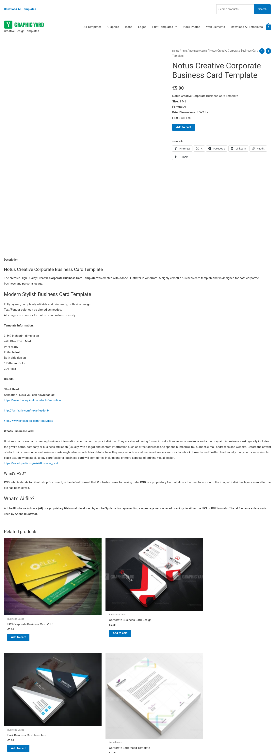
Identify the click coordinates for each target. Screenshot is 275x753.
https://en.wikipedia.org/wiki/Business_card (33, 456)
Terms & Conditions (154, 693)
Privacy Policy (150, 688)
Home (176, 43)
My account (149, 677)
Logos (142, 19)
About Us (147, 666)
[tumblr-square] (12, 663)
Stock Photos (191, 19)
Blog (144, 660)
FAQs (144, 671)
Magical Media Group (209, 742)
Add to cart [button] (22, 604)
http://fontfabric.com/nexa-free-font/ (28, 404)
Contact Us (148, 682)
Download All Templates (20, 5)
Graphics (113, 19)
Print (185, 43)
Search (260, 5)
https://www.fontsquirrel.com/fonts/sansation (34, 393)
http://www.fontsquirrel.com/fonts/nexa (30, 414)
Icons (128, 19)
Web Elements (215, 19)
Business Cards (199, 43)
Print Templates (162, 19)
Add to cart (183, 120)
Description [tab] (11, 252)
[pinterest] (14, 655)
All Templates (93, 19)
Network (171, 742)
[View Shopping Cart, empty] (268, 19)
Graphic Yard (149, 655)
